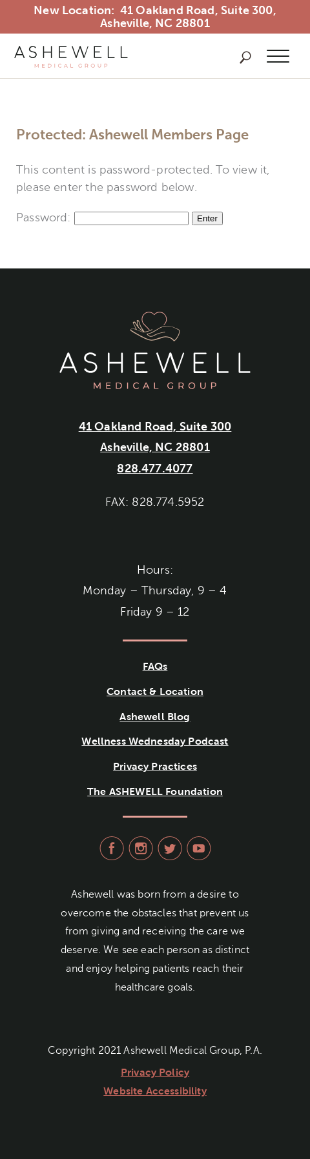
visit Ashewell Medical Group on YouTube (197, 848)
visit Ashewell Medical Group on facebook (110, 848)
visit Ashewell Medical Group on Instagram (139, 848)
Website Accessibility (154, 1090)
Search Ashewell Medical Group (245, 57)
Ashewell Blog (154, 716)
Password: (102, 217)
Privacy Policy (155, 1072)
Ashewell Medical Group (71, 56)
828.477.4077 (154, 468)
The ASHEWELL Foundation (155, 791)
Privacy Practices (155, 766)
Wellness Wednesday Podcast (154, 741)
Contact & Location (155, 691)
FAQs (155, 666)
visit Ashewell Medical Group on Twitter (168, 848)
